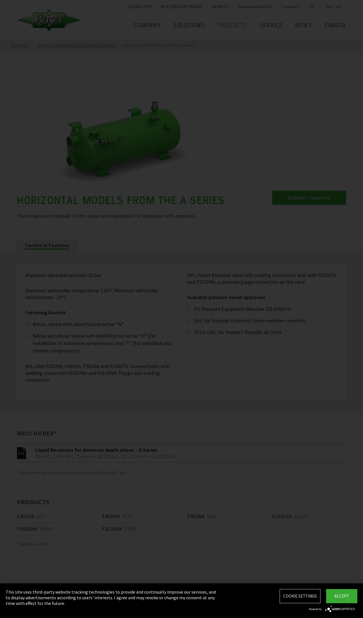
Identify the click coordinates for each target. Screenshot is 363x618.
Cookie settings (300, 596)
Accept (341, 596)
